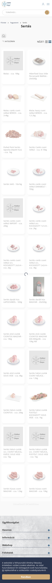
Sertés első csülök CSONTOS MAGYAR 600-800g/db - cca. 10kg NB (38, 340)
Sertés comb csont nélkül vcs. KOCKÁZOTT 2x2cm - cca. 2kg (13, 266)
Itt (3, 570)
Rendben (26, 576)
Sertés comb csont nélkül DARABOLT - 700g (38, 188)
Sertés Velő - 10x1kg (12, 186)
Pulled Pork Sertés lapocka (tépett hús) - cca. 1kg (12, 152)
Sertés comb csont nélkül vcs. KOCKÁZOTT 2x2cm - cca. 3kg (38, 266)
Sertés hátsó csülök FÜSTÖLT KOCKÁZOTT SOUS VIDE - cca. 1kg (38, 416)
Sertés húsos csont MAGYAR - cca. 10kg (38, 492)
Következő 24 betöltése (26, 506)
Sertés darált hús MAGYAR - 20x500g (38, 302)
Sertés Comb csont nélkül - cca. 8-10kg (38, 150)
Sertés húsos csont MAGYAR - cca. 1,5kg (12, 492)
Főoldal (3, 23)
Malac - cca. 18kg (11, 75)
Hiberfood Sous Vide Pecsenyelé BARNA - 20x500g (38, 78)
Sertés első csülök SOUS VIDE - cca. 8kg (12, 376)
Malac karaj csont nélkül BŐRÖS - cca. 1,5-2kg (38, 115)
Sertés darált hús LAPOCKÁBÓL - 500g (12, 302)
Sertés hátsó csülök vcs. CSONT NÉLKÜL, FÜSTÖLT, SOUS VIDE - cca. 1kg (38, 455)
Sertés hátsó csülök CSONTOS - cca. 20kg (13, 413)
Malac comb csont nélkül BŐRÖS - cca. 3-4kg (12, 115)
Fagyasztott (14, 23)
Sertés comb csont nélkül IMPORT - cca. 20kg (12, 225)
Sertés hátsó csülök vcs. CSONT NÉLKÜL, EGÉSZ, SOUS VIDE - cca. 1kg (12, 455)
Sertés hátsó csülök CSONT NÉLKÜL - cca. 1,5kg (38, 378)
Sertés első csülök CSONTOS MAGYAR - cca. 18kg (12, 338)
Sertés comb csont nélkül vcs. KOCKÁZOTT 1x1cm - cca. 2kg (38, 227)
